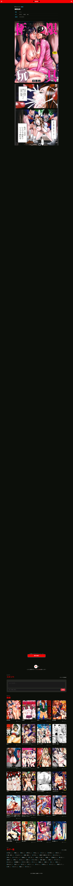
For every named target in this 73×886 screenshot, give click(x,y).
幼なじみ (10, 864)
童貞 (22, 866)
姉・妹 (62, 857)
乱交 (58, 862)
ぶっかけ (10, 862)
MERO (36, 1)
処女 (9, 857)
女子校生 (51, 852)
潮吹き (9, 859)
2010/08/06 (21, 16)
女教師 (24, 14)
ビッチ (15, 866)
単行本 (20, 14)
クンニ (34, 862)
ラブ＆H (35, 855)
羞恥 (41, 862)
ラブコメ (28, 866)
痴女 (47, 862)
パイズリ (58, 859)
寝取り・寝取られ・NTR (46, 855)
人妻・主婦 (10, 855)
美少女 (58, 852)
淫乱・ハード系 (40, 857)
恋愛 (28, 859)
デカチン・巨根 (26, 862)
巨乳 (23, 852)
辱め (28, 14)
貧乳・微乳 (27, 855)
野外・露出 (44, 859)
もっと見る (64, 850)
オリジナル (57, 855)
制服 (48, 857)
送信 (63, 689)
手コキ (24, 864)
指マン (17, 864)
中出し (36, 852)
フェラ (43, 852)
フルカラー (19, 855)
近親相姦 (17, 862)
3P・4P (31, 857)
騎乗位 (24, 857)
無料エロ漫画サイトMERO (38, 873)
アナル (22, 859)
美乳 (16, 859)
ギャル (38, 864)
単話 (17, 852)
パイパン (53, 864)
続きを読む (36, 655)
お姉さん (45, 864)
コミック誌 (35, 859)
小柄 (9, 866)
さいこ (20, 12)
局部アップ (61, 864)
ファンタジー (16, 857)
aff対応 (10, 852)
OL (52, 862)
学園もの (55, 857)
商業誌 (22, 6)
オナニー (31, 864)
